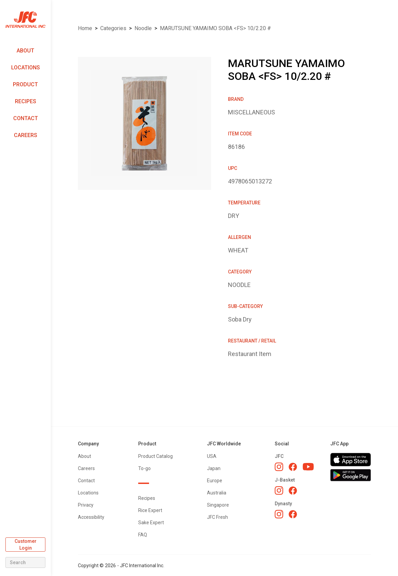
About (25, 50)
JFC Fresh (217, 517)
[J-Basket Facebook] (293, 490)
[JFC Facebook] (293, 467)
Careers (25, 135)
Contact (25, 118)
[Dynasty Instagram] (279, 514)
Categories (113, 28)
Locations (25, 67)
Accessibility (91, 517)
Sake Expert (151, 522)
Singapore (218, 505)
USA (211, 456)
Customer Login (26, 544)
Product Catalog (155, 456)
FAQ (142, 534)
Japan (214, 468)
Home (85, 28)
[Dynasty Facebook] (293, 514)
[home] (25, 20)
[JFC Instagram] (279, 466)
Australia (216, 492)
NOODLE (143, 28)
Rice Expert (150, 510)
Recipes (25, 101)
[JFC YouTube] (308, 467)
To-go (144, 468)
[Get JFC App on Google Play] (350, 475)
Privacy (85, 505)
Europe (214, 480)
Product (25, 84)
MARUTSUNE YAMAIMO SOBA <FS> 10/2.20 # (215, 28)
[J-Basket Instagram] (279, 490)
